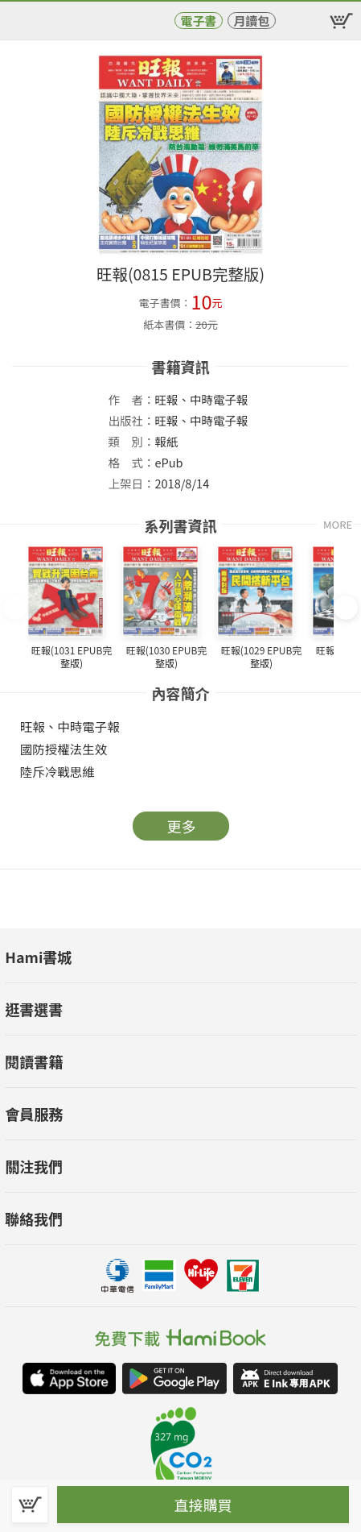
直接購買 (203, 1504)
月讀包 (251, 20)
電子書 (198, 20)
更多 (181, 826)
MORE (337, 524)
